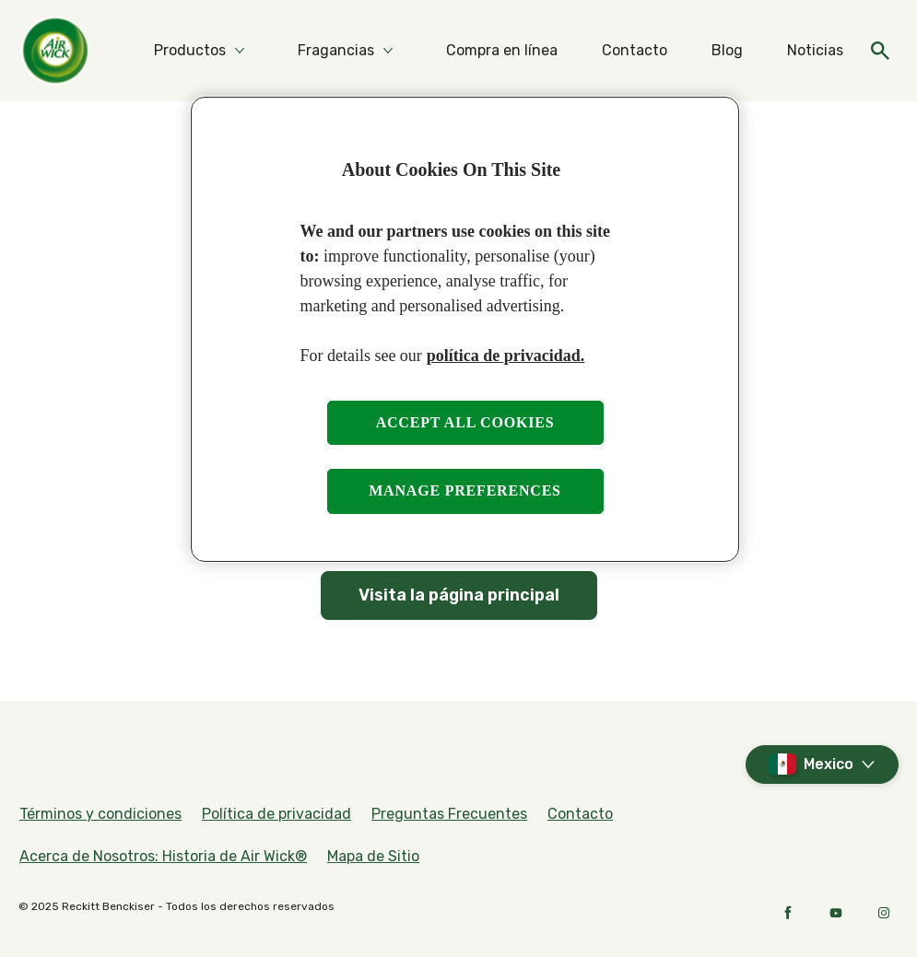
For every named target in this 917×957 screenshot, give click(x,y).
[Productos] (190, 51)
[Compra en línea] (502, 51)
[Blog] (727, 51)
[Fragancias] (336, 51)
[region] (465, 329)
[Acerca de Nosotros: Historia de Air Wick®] (163, 857)
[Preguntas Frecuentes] (449, 814)
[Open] (880, 50)
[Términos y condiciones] (100, 814)
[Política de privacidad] (276, 814)
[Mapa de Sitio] (373, 857)
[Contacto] (634, 51)
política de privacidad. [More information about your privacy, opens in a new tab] (506, 355)
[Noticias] (815, 51)
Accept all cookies (465, 422)
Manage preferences (465, 490)
